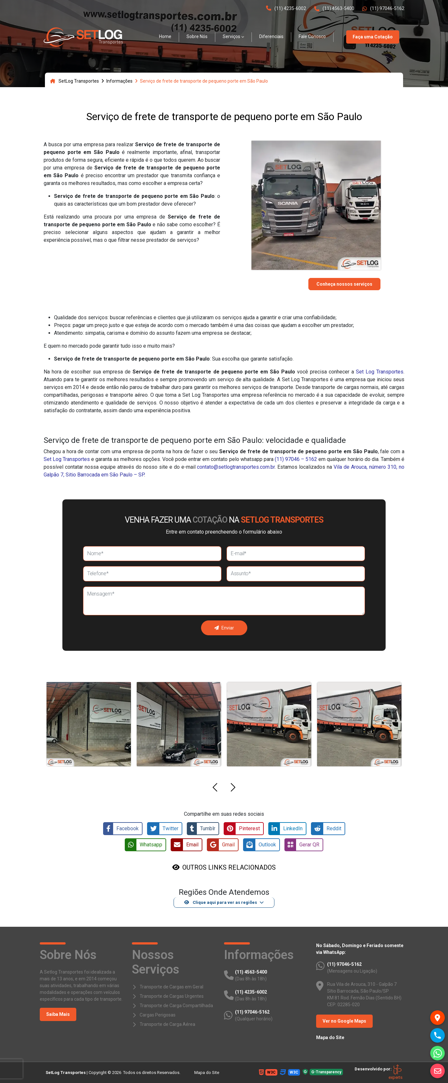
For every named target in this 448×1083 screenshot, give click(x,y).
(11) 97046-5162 (383, 8)
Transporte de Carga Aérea (167, 1024)
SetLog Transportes (74, 81)
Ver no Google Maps (344, 1021)
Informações (119, 81)
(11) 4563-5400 (334, 8)
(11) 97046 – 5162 (296, 459)
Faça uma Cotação (373, 36)
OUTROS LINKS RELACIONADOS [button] (229, 867)
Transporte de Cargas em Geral (171, 986)
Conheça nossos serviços (344, 284)
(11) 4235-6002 (286, 8)
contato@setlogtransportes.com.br (236, 467)
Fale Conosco (312, 36)
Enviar (224, 627)
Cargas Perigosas (158, 1014)
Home (165, 36)
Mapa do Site (330, 1037)
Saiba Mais (58, 1014)
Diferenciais (271, 36)
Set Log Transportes (379, 372)
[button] (215, 788)
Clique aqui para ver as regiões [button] (220, 902)
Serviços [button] (231, 36)
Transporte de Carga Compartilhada (176, 1005)
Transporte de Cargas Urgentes (172, 996)
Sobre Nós (197, 36)
